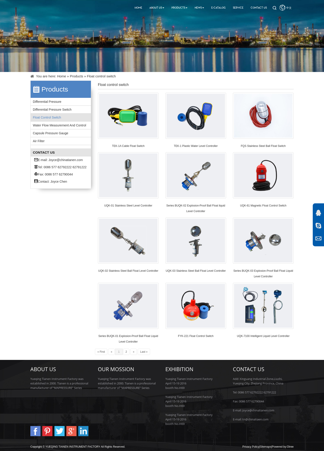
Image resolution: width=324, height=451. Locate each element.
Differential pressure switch (52, 109)
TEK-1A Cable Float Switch (128, 146)
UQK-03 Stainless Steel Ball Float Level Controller (196, 270)
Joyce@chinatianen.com (66, 160)
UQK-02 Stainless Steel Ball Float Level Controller (128, 270)
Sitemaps (265, 446)
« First (101, 351)
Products (179, 8)
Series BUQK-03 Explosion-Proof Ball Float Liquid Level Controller (263, 273)
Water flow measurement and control (59, 125)
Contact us (259, 8)
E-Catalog (218, 8)
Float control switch (47, 117)
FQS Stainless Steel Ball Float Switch (263, 146)
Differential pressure (47, 101)
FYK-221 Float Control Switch (196, 336)
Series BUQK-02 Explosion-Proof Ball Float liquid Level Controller (195, 208)
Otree (290, 446)
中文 (289, 7)
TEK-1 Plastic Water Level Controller (196, 146)
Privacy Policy (250, 446)
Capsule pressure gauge (50, 133)
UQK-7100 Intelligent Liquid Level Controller (263, 336)
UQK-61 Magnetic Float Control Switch (263, 205)
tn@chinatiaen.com (255, 419)
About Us (156, 8)
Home (138, 8)
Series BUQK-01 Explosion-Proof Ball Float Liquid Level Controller (128, 338)
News (199, 8)
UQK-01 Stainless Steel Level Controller (128, 205)
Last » (144, 351)
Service (238, 8)
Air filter (39, 141)
